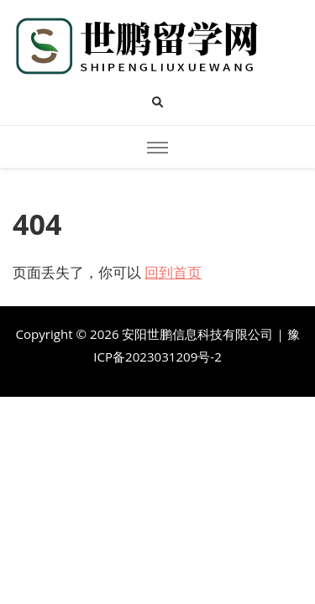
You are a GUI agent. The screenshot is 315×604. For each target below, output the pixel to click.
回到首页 (173, 272)
